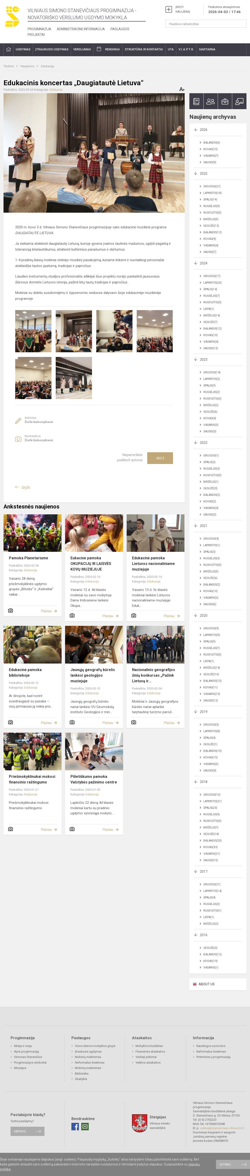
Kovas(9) (209, 239)
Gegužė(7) (210, 322)
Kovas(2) (209, 501)
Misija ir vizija (23, 1046)
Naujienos (28, 66)
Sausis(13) (210, 348)
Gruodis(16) (212, 794)
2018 (203, 782)
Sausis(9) (209, 162)
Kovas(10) (210, 335)
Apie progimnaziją (26, 1051)
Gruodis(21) (212, 884)
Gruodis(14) (212, 372)
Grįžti (26, 487)
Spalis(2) (209, 462)
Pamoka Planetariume (28, 558)
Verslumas (82, 49)
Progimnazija (39, 29)
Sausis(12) (210, 700)
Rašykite (20, 1131)
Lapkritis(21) (212, 801)
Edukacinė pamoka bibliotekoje (25, 673)
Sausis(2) (209, 514)
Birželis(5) (210, 219)
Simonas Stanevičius (28, 1057)
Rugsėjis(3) (211, 468)
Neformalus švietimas (89, 1062)
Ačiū (160, 458)
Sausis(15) (210, 860)
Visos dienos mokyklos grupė (95, 1046)
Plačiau (46, 611)
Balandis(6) (211, 142)
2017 (203, 871)
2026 (203, 130)
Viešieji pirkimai (146, 1057)
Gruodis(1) (211, 455)
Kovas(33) (210, 847)
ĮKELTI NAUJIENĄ (183, 9)
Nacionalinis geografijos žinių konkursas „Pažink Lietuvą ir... (153, 675)
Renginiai (112, 49)
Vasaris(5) (210, 764)
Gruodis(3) (211, 724)
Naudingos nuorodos (210, 1046)
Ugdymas (23, 49)
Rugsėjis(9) (211, 206)
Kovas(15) (210, 149)
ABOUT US (207, 984)
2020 (203, 615)
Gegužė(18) (211, 834)
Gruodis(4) (211, 538)
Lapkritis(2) (211, 379)
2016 (203, 935)
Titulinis (9, 66)
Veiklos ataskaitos (148, 1062)
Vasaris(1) (210, 967)
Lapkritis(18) (212, 193)
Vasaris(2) (210, 597)
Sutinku (225, 1164)
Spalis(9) (209, 641)
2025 (203, 173)
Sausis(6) (209, 604)
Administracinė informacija (81, 29)
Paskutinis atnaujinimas (224, 10)
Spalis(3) (209, 385)
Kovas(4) (209, 418)
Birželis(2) (210, 405)
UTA (171, 49)
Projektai (36, 35)
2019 (203, 712)
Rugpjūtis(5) (212, 212)
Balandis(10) (212, 751)
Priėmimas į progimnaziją (213, 1057)
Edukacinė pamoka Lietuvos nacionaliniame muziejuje (153, 563)
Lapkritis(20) (212, 282)
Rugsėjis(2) (211, 392)
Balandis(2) (211, 495)
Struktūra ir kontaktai (144, 49)
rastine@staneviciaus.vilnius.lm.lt (222, 1128)
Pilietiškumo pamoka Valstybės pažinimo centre (93, 779)
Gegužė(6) (210, 411)
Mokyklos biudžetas (149, 1046)
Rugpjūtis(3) (212, 302)
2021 (203, 526)
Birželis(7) (210, 827)
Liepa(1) (208, 309)
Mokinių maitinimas (88, 1057)
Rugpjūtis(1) (212, 910)
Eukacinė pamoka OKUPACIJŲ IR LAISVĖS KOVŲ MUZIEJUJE (90, 563)
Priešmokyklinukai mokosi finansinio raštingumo (32, 779)
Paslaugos (119, 29)
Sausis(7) (209, 252)
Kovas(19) (210, 961)
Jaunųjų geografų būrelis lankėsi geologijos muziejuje (92, 675)
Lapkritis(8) (211, 731)
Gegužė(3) (210, 488)
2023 (203, 359)
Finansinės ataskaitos (150, 1051)
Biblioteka (81, 1073)
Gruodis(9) (211, 628)
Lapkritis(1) (211, 545)
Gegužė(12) (211, 225)
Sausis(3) (209, 431)
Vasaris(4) (210, 245)
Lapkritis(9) (211, 635)
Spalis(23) (210, 807)
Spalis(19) (210, 199)
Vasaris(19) (211, 694)
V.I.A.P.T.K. (186, 49)
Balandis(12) (212, 232)
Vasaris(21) (211, 853)
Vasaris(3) (210, 425)
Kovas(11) (210, 687)
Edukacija (47, 66)
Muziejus (20, 1068)
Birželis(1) (210, 481)
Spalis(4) (209, 737)
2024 (203, 263)
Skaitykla (81, 1079)
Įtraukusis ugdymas (51, 49)
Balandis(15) (212, 681)
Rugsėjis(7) (211, 295)
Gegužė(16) (211, 674)
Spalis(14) (210, 289)
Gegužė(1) (210, 744)
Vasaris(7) (210, 155)
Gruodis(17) (212, 276)
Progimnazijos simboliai (30, 1062)
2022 (203, 443)
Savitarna (207, 49)
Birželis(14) (211, 315)
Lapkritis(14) (212, 891)
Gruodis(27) (212, 186)
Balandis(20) (212, 840)
